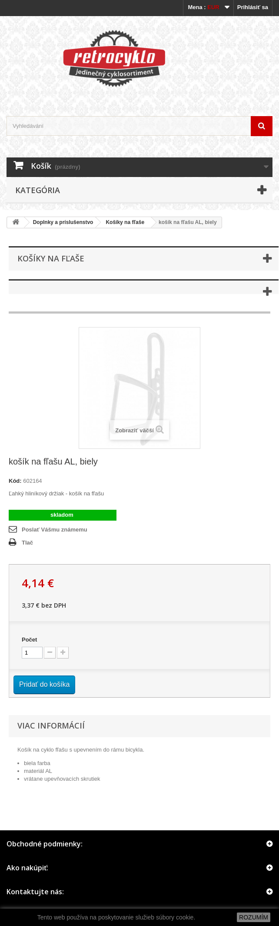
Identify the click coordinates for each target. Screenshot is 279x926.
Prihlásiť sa (252, 7)
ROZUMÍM (253, 917)
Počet (29, 639)
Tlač (27, 542)
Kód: (15, 481)
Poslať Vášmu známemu (54, 529)
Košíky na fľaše (125, 222)
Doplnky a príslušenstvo (63, 222)
